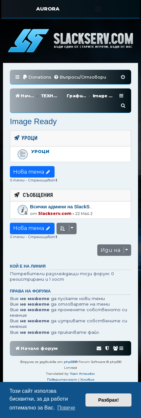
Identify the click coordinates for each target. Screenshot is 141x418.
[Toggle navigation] (98, 9)
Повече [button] (66, 407)
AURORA (47, 9)
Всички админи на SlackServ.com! (69, 197)
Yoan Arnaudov (82, 364)
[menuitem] (36, 77)
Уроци (40, 141)
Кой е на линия (28, 256)
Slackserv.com (54, 203)
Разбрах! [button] (108, 400)
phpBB (69, 352)
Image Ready (33, 111)
